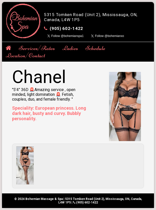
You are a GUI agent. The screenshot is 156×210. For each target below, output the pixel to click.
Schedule (95, 48)
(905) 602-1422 (66, 28)
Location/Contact (25, 55)
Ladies (70, 48)
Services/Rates (37, 48)
